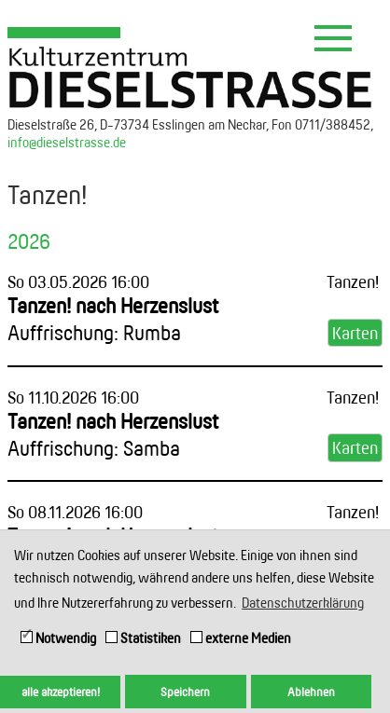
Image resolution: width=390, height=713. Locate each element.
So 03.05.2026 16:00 (78, 281)
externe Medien (240, 638)
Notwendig (58, 638)
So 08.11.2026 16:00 (75, 511)
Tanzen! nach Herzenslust (112, 319)
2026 (28, 241)
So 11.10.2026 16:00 (73, 397)
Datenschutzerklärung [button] (303, 602)
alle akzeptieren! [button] (60, 691)
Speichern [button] (185, 691)
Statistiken (143, 638)
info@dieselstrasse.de (66, 142)
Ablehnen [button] (311, 691)
